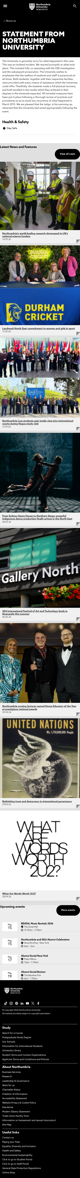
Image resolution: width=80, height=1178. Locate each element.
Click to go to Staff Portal (15, 1164)
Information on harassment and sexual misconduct (29, 1120)
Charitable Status (11, 1090)
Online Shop (8, 1173)
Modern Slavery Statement (16, 1112)
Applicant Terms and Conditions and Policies (25, 1059)
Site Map (6, 1125)
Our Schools (8, 1042)
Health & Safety (15, 122)
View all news (67, 154)
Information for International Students (22, 1046)
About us (10, 21)
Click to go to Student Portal (17, 1160)
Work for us (8, 1085)
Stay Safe (12, 128)
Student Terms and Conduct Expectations (24, 1055)
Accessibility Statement (14, 1099)
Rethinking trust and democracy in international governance (37, 801)
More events (68, 910)
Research (7, 1077)
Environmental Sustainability (17, 1155)
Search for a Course (12, 1033)
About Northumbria (16, 1067)
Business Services (11, 1072)
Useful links (10, 1132)
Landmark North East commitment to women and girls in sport (38, 329)
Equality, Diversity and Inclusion (19, 1146)
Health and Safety (11, 1151)
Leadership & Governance (15, 1081)
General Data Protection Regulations (21, 1168)
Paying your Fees (11, 1142)
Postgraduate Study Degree (16, 1038)
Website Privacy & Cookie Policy (19, 1103)
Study (6, 1027)
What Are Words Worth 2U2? (19, 894)
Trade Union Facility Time (15, 1116)
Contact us (8, 1138)
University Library (11, 1051)
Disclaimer (7, 1107)
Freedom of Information (14, 1094)
